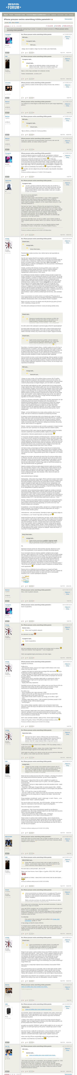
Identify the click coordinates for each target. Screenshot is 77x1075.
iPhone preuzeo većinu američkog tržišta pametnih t (36, 82)
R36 (6, 56)
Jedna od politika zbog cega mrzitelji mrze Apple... (34, 986)
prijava (34, 14)
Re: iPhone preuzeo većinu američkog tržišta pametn (36, 34)
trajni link (62, 52)
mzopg (7, 238)
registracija (39, 14)
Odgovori (67, 36)
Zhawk (7, 890)
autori (66, 14)
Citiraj (67, 38)
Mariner (7, 101)
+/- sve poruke (49, 25)
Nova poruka (68, 19)
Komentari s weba (20, 14)
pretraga (71, 14)
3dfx (6, 1004)
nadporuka (68, 52)
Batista (7, 985)
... (15, 26)
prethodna (6, 26)
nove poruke (60, 14)
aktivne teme (47, 14)
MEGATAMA (8, 836)
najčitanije (53, 14)
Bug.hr (6, 14)
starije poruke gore (68, 25)
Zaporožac (8, 180)
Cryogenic (8, 34)
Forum (11, 14)
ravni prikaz (58, 25)
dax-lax (7, 1046)
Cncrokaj (8, 82)
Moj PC (7, 52)
